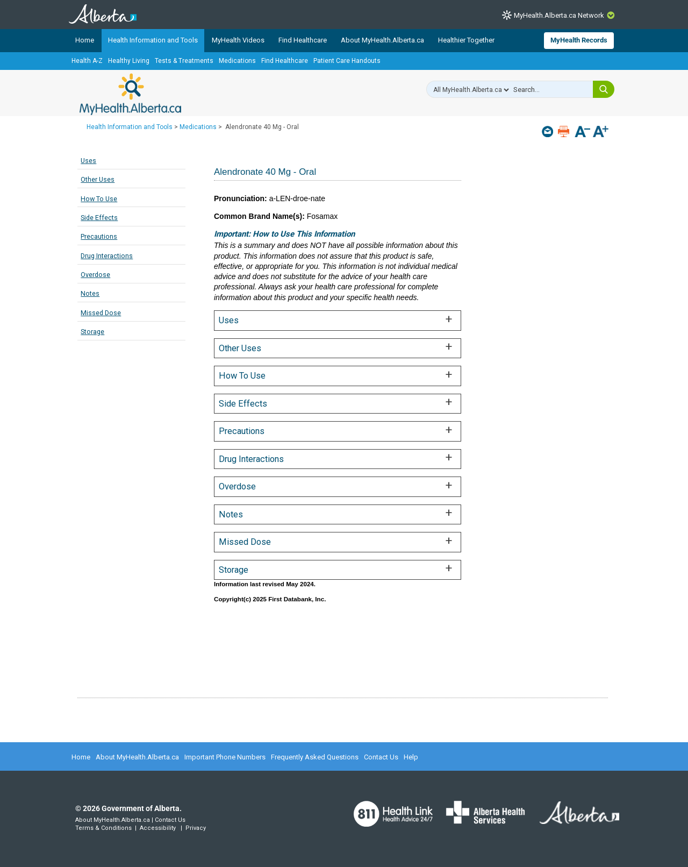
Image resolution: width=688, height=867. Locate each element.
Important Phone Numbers (225, 757)
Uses (88, 161)
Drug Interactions (107, 256)
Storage (92, 332)
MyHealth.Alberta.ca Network (559, 15)
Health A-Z (87, 61)
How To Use (99, 199)
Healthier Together (466, 40)
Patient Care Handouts (347, 61)
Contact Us (381, 757)
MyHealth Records (578, 40)
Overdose (95, 275)
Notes (90, 293)
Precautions (99, 236)
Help (411, 757)
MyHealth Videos (238, 40)
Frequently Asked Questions (315, 757)
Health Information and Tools (153, 40)
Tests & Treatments (184, 61)
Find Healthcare (302, 40)
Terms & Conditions (103, 828)
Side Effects (99, 218)
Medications (237, 61)
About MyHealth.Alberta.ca (382, 40)
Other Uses (97, 179)
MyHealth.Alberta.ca (130, 94)
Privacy (195, 828)
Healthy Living (128, 61)
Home (84, 40)
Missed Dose (101, 313)
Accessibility (158, 828)
